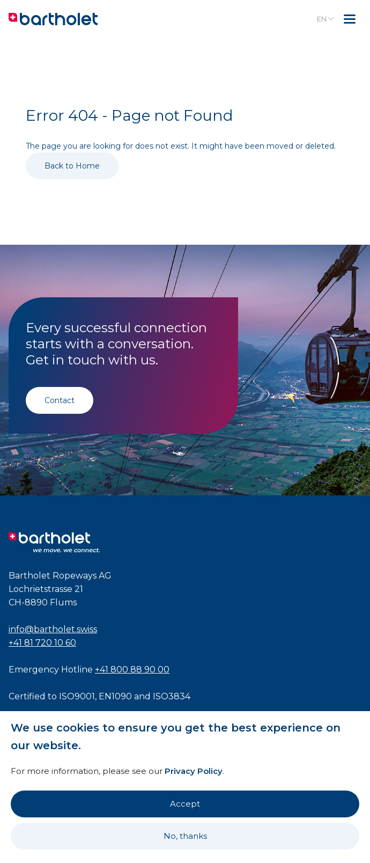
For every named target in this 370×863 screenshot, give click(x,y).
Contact (60, 400)
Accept (185, 804)
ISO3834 (171, 696)
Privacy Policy (194, 771)
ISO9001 (77, 696)
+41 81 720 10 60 (42, 643)
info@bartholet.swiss (53, 629)
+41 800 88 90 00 (132, 669)
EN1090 (115, 696)
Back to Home (72, 166)
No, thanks (185, 836)
